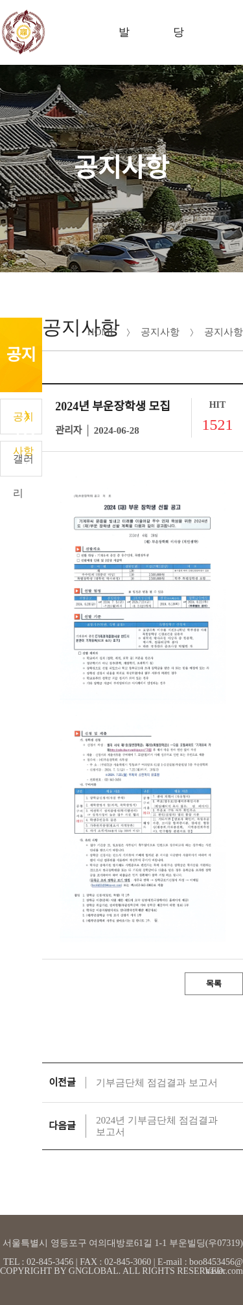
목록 (214, 984)
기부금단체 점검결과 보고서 (157, 1082)
